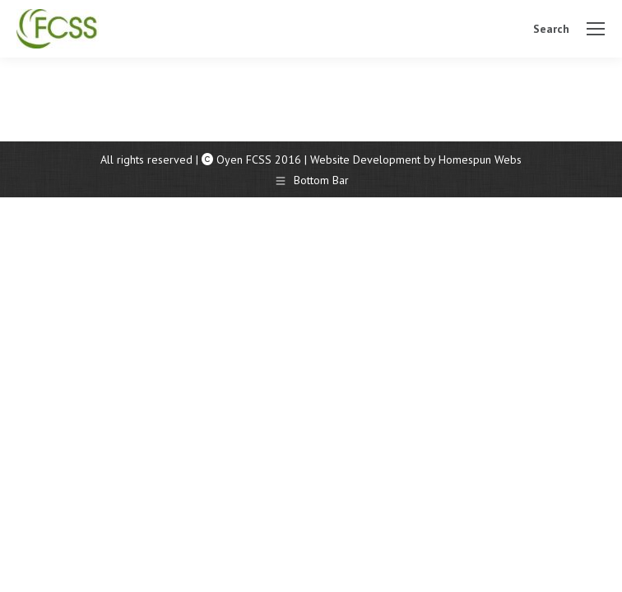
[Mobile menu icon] (596, 29)
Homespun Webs (480, 159)
